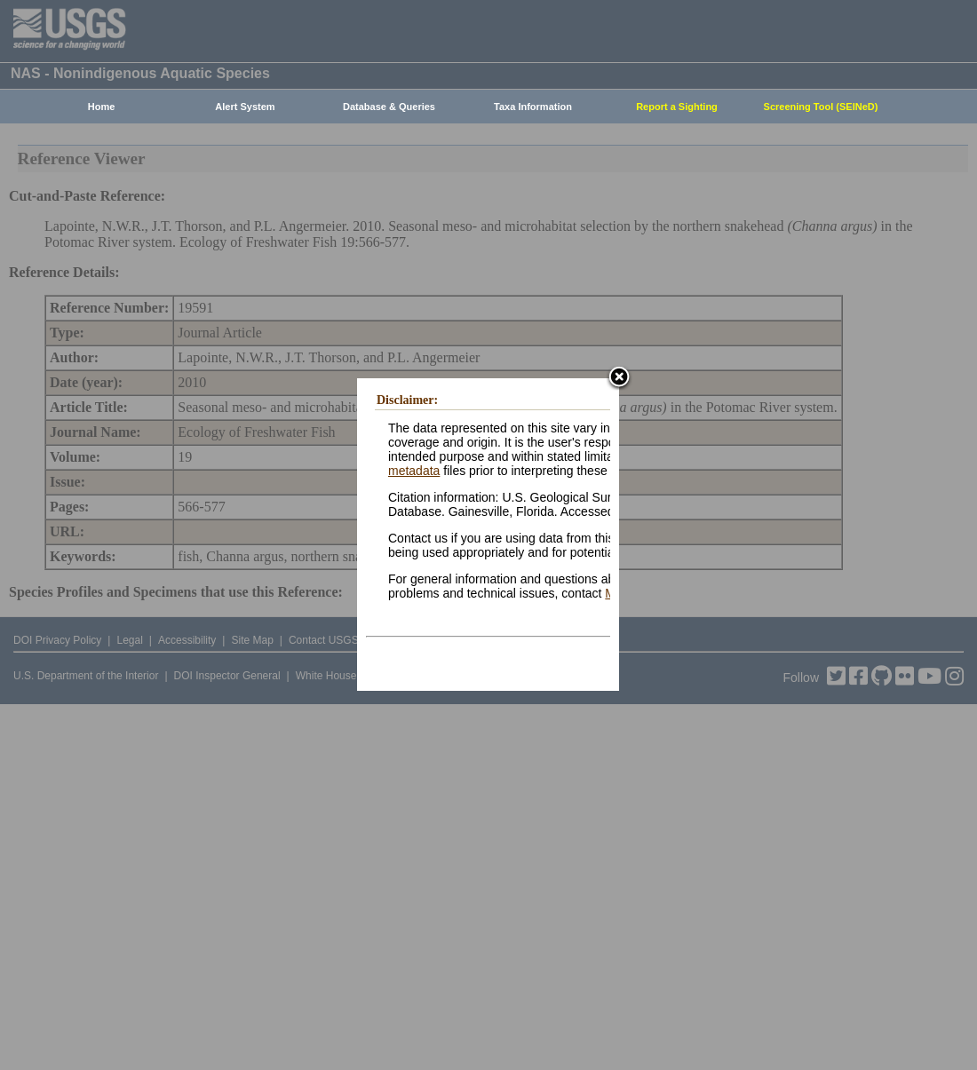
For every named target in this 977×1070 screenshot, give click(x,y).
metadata (414, 471)
